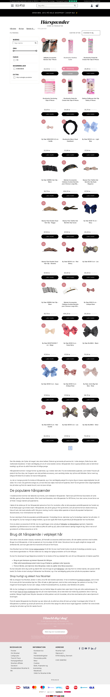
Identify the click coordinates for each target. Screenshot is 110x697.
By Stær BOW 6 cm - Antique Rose (90, 303)
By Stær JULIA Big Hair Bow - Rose (90, 385)
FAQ (35, 653)
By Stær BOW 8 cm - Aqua (49, 384)
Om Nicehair (15, 653)
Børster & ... (30, 29)
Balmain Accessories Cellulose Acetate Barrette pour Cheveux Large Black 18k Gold (70, 182)
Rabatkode (37, 671)
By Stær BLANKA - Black (90, 343)
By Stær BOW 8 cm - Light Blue (90, 140)
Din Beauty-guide (96, 1)
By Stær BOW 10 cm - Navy (90, 221)
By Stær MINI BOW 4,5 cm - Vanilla (50, 140)
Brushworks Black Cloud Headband (70, 140)
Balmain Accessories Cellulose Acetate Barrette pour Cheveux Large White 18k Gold (70, 304)
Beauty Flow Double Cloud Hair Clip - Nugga (50, 221)
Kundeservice (87, 1)
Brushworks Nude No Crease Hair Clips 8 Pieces (70, 99)
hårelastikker (74, 524)
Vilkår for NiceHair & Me (42, 673)
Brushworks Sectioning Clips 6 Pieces (50, 99)
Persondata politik (40, 658)
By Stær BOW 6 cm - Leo (90, 261)
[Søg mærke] (25, 44)
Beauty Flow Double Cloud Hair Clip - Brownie (50, 262)
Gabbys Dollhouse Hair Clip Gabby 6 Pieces (90, 99)
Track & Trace (16, 658)
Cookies (36, 663)
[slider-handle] (13, 68)
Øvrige (21, 29)
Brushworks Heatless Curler (70, 58)
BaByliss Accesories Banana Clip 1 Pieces (49, 58)
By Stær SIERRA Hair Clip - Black (50, 181)
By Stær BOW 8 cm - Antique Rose (70, 385)
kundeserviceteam (83, 580)
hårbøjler (64, 524)
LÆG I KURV (50, 73)
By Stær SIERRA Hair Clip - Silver (50, 303)
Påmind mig (70, 68)
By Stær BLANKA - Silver (90, 425)
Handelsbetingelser (41, 656)
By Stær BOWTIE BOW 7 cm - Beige (50, 344)
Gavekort (14, 666)
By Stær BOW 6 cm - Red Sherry (70, 262)
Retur (35, 661)
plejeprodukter (39, 549)
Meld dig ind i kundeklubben (55, 632)
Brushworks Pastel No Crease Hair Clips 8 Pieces (90, 58)
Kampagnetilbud (17, 661)
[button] (91, 33)
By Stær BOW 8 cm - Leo (70, 425)
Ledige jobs (15, 656)
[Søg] (57, 5)
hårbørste (60, 569)
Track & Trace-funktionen (26, 592)
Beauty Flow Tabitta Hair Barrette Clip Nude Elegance (90, 182)
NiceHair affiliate (17, 663)
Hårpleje (13, 29)
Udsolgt (70, 73)
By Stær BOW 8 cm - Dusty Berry (70, 344)
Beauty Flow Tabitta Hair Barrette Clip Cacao (70, 221)
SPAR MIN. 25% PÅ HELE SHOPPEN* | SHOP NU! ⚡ (55, 13)
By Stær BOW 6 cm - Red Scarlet (50, 425)
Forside (13, 651)
